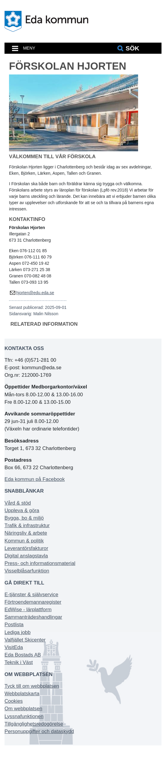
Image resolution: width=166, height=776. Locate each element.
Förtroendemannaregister (33, 602)
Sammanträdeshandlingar (33, 617)
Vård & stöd (18, 503)
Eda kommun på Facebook (35, 479)
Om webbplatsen (23, 708)
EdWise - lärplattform (28, 609)
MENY (29, 48)
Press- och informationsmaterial (40, 563)
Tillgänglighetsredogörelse (34, 724)
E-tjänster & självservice (31, 594)
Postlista (14, 624)
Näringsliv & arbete (26, 533)
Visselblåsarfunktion (27, 571)
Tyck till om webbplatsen (32, 686)
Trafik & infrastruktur (27, 525)
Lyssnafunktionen (24, 716)
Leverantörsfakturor (26, 548)
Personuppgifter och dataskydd (39, 731)
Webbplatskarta (22, 693)
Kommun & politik (24, 541)
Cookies (14, 701)
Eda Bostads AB (23, 655)
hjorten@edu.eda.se (35, 292)
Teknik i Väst (19, 662)
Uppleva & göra (22, 510)
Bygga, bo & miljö (24, 518)
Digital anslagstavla (26, 556)
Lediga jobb (18, 632)
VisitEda (14, 647)
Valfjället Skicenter (25, 640)
